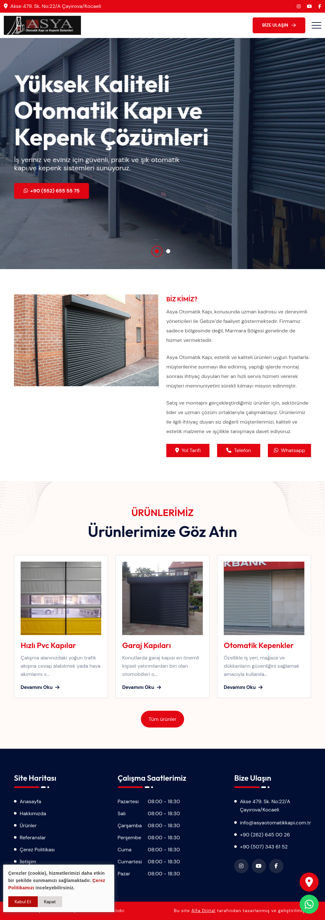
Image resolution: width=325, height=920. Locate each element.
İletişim (28, 861)
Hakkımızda (33, 813)
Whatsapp (289, 450)
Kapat (50, 901)
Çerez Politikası (37, 849)
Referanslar (33, 837)
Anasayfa (30, 801)
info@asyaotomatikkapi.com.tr (275, 822)
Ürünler (28, 825)
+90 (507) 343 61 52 (264, 846)
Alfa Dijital (203, 910)
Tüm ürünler (162, 719)
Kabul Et (23, 901)
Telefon (238, 450)
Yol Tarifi (188, 450)
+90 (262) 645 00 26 (265, 834)
